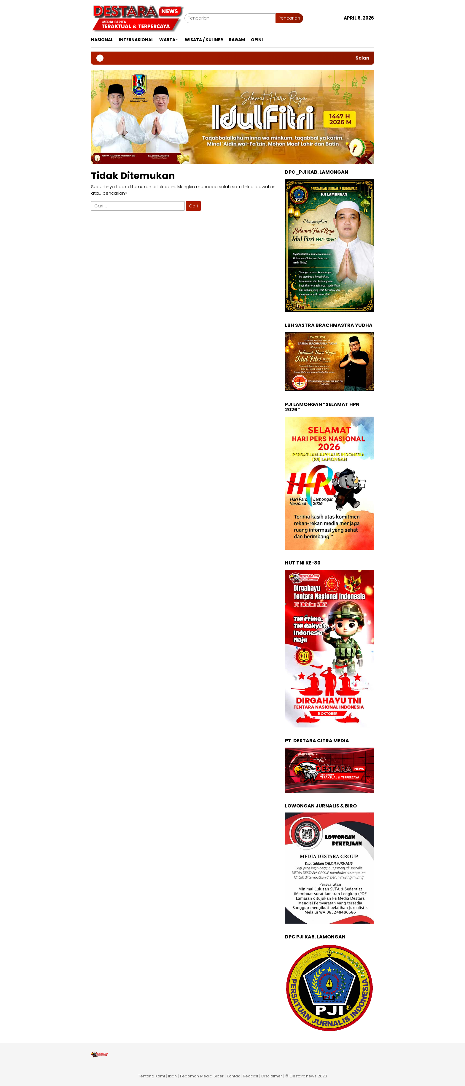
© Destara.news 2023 (306, 1076)
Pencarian (289, 18)
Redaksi (250, 1076)
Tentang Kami (151, 1076)
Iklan (172, 1076)
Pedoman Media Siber (202, 1076)
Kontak (233, 1076)
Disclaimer (271, 1076)
